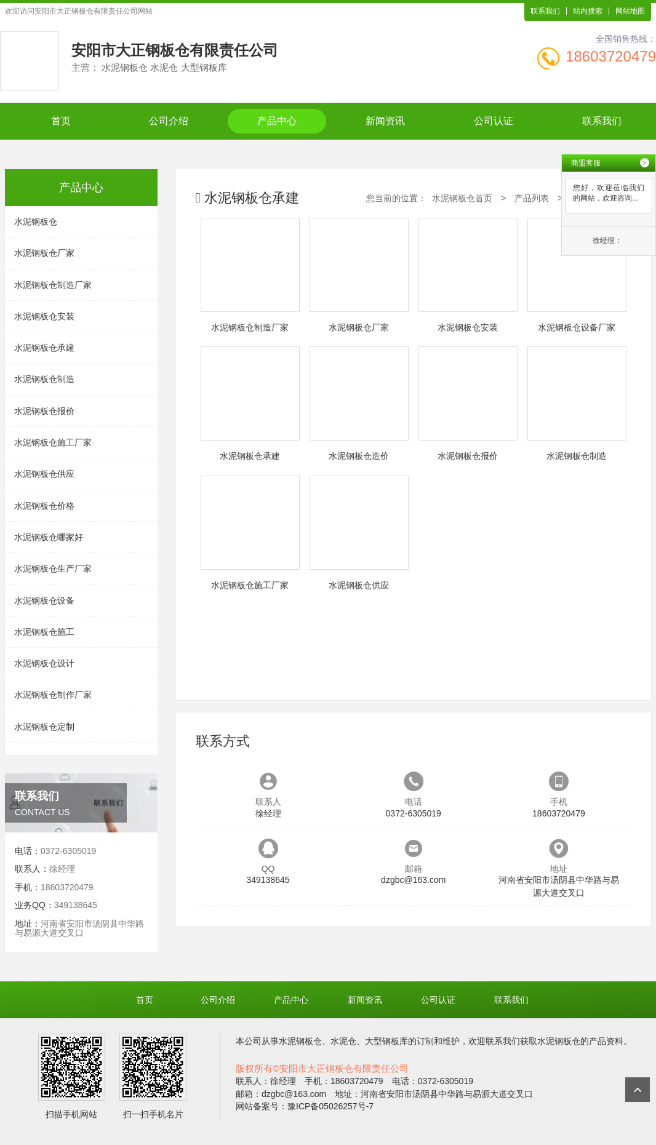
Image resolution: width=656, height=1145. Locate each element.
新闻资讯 (385, 121)
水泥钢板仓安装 (44, 316)
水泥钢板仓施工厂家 (53, 442)
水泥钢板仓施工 (44, 632)
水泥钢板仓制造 (44, 379)
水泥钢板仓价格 (44, 506)
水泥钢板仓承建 (44, 348)
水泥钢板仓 (35, 221)
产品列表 (531, 198)
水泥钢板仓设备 (44, 600)
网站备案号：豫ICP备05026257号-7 (305, 1106)
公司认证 (493, 121)
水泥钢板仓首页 (462, 198)
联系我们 (545, 11)
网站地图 (630, 11)
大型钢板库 (386, 1041)
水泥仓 (343, 1041)
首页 (61, 121)
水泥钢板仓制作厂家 (53, 695)
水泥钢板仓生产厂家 (53, 568)
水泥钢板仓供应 (44, 474)
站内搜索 (587, 11)
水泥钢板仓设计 (44, 663)
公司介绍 (168, 121)
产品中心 (277, 121)
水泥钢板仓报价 (44, 411)
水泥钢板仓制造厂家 (53, 285)
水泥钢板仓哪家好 (48, 537)
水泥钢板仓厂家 (44, 253)
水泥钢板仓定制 (44, 727)
